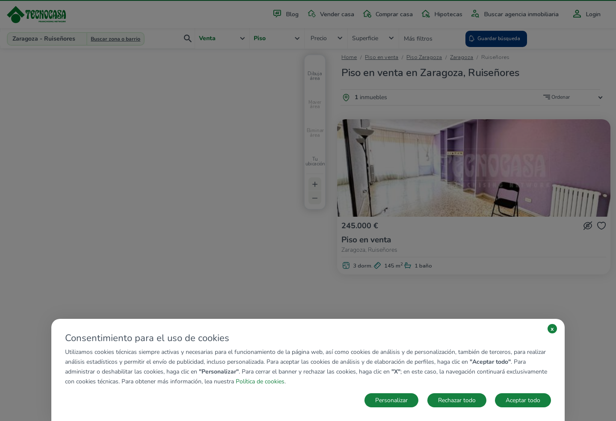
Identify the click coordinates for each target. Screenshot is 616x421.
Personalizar (391, 400)
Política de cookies (260, 381)
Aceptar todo (523, 400)
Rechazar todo (457, 400)
